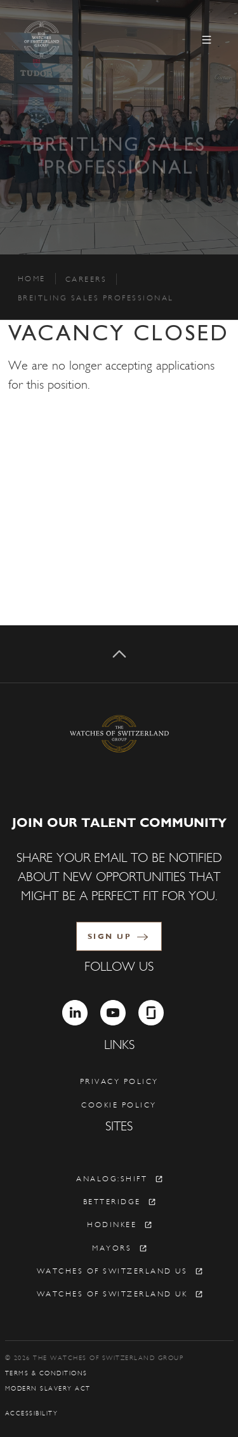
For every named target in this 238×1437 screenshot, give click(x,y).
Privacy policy (119, 1081)
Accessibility (31, 1413)
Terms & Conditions (46, 1373)
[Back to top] (119, 654)
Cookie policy (119, 1104)
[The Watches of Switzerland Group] (73, 40)
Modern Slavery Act (48, 1388)
